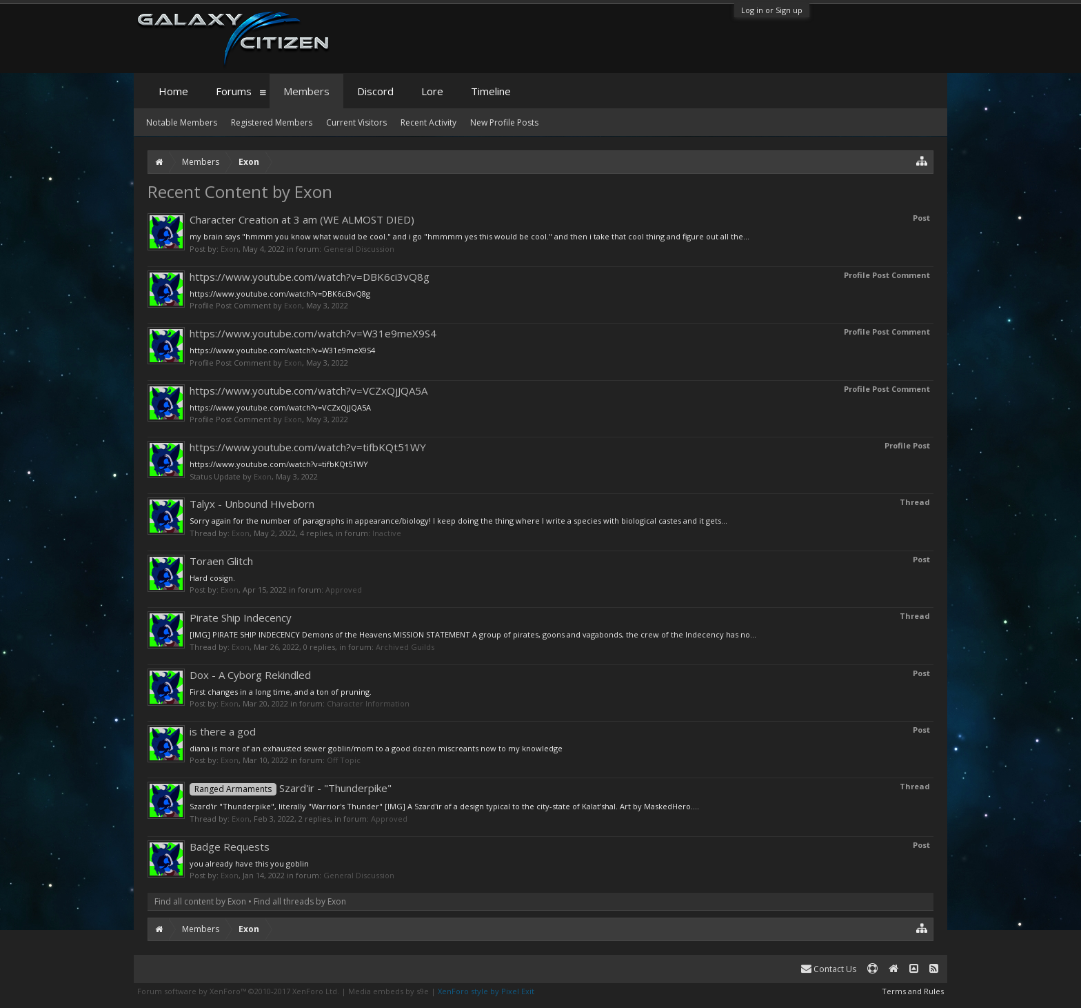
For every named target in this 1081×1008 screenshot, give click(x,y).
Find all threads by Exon (300, 901)
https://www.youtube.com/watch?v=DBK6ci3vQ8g (310, 277)
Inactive (386, 533)
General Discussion (358, 249)
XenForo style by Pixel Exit (486, 991)
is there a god (223, 731)
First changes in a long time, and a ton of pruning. (281, 691)
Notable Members (181, 122)
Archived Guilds (405, 647)
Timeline (491, 91)
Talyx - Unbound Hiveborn (252, 504)
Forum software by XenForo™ (238, 991)
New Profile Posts (504, 122)
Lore (432, 91)
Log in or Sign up (771, 10)
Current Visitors (356, 122)
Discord (375, 91)
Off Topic (344, 760)
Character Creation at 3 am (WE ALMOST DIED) (302, 219)
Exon (230, 249)
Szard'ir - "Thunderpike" (291, 788)
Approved (343, 589)
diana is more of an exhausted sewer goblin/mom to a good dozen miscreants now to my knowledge (376, 748)
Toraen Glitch (221, 561)
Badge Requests (230, 846)
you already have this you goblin (249, 863)
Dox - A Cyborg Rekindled (250, 675)
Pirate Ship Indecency (241, 617)
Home (173, 91)
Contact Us (828, 969)
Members (306, 91)
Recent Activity (428, 122)
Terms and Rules (913, 991)
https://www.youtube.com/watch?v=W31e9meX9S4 (313, 333)
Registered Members (271, 122)
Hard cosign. (212, 578)
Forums (234, 91)
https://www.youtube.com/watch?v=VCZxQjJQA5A (308, 390)
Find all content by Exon (200, 901)
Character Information (368, 703)
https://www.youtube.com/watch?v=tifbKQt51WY (308, 447)
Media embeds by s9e (388, 991)
